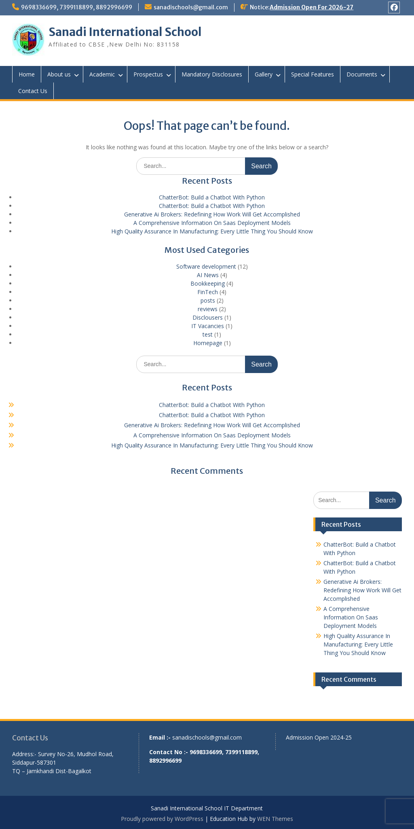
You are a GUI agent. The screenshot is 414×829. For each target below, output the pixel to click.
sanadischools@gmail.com (191, 7)
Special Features (312, 74)
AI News (208, 275)
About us (59, 74)
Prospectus (148, 74)
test (208, 334)
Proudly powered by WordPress (162, 819)
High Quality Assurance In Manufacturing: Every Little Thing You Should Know (212, 231)
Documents (361, 74)
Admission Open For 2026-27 (311, 7)
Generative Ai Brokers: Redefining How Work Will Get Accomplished (212, 214)
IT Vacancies (207, 326)
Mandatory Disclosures (212, 74)
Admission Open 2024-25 (319, 737)
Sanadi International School (125, 32)
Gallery (263, 74)
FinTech (207, 292)
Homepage (207, 343)
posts (208, 300)
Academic (102, 74)
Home (27, 74)
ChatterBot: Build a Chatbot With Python (212, 197)
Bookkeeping (207, 283)
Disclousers (207, 317)
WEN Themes (275, 819)
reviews (208, 309)
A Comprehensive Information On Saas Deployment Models (212, 223)
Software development (206, 266)
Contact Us (32, 91)
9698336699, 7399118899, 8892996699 (76, 7)
